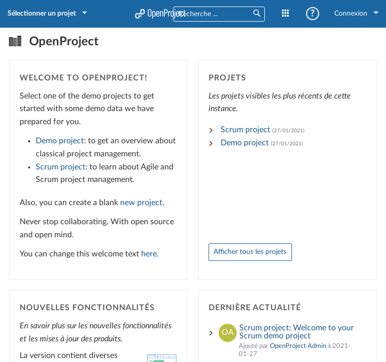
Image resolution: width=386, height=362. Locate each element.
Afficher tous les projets (250, 250)
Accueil (160, 13)
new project (142, 202)
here (150, 253)
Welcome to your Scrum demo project (296, 331)
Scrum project (61, 166)
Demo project (61, 140)
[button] (256, 14)
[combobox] (208, 14)
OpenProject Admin (298, 345)
